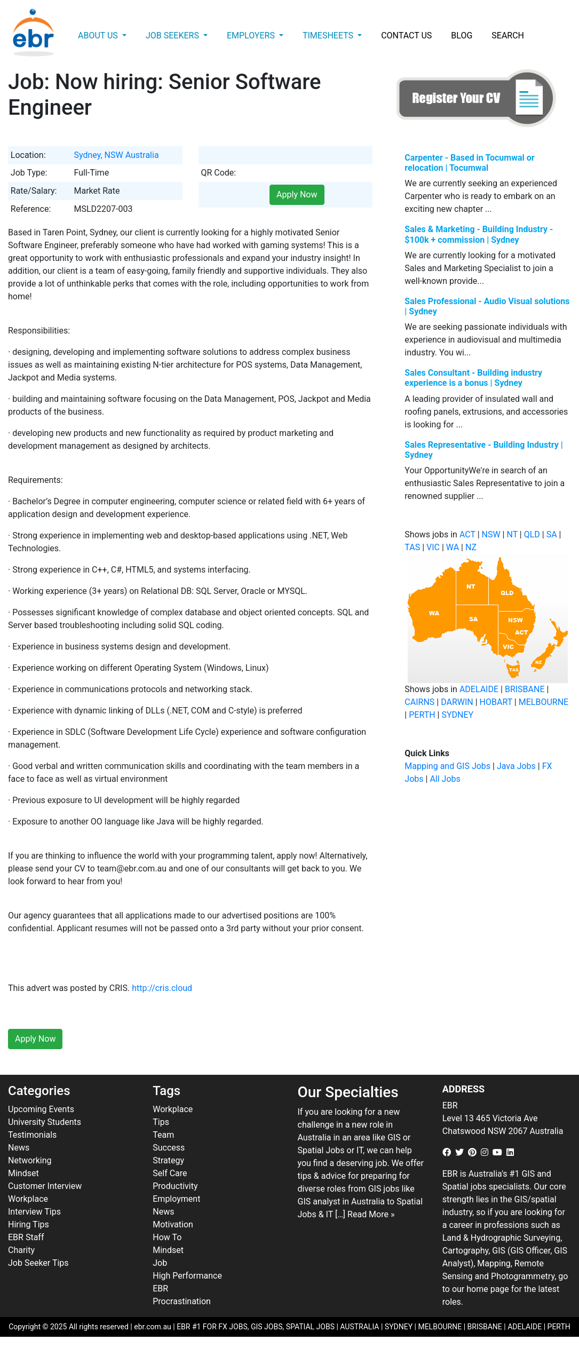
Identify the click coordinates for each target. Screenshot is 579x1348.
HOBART (496, 702)
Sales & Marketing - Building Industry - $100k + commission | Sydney (478, 234)
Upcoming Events (41, 1109)
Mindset (23, 1173)
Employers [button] (252, 35)
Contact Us (406, 35)
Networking (30, 1160)
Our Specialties (348, 1092)
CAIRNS (419, 702)
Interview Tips (34, 1212)
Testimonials (32, 1135)
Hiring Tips (28, 1224)
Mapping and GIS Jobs (447, 766)
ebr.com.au (152, 1326)
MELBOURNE (543, 702)
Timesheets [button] (329, 35)
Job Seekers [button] (173, 35)
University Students (44, 1122)
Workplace (28, 1199)
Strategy (168, 1160)
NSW (491, 534)
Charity (21, 1250)
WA (452, 547)
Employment (176, 1199)
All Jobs (445, 779)
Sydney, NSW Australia (116, 155)
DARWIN (457, 702)
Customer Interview (45, 1186)
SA (551, 534)
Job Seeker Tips (38, 1263)
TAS (412, 547)
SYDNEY (457, 715)
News (18, 1148)
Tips (161, 1122)
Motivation (173, 1224)
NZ (471, 547)
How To (167, 1237)
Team (163, 1135)
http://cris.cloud (162, 988)
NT (511, 534)
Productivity (175, 1186)
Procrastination (182, 1301)
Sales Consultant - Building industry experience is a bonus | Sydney (473, 378)
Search (507, 35)
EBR (160, 1288)
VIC (433, 547)
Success (169, 1148)
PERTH (422, 715)
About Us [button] (99, 35)
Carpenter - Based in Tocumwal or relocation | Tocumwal (469, 163)
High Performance (187, 1276)
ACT (467, 534)
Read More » (370, 1214)
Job (160, 1263)
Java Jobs (516, 766)
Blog (461, 35)
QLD (532, 534)
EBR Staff (26, 1237)
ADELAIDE (478, 689)
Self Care (170, 1173)
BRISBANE (525, 689)
